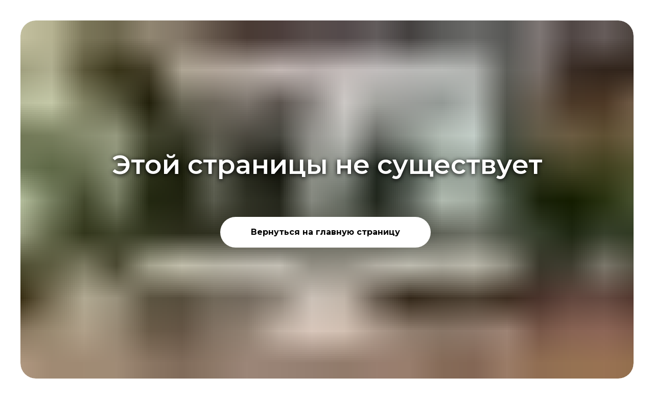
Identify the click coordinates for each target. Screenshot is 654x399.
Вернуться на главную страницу (325, 232)
